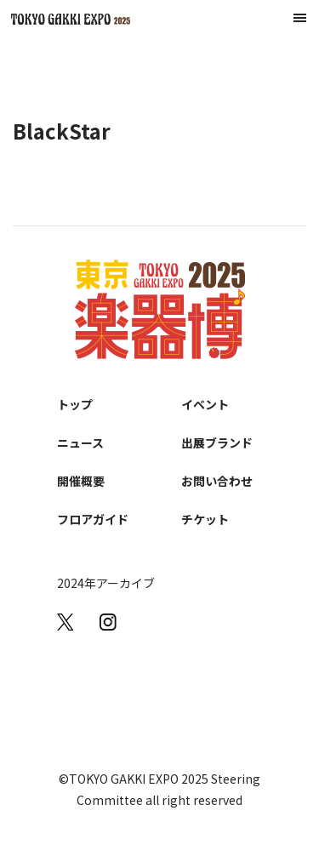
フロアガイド (92, 519)
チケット (205, 519)
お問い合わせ (217, 480)
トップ (75, 404)
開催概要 (81, 480)
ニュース (80, 442)
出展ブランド (217, 442)
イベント (205, 404)
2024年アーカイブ (106, 582)
